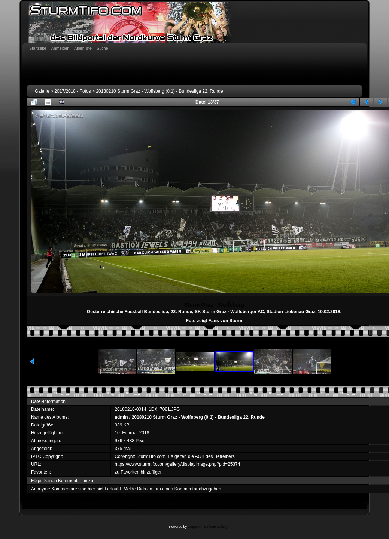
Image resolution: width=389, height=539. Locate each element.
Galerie (42, 91)
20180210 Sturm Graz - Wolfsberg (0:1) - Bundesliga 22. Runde (159, 91)
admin (121, 417)
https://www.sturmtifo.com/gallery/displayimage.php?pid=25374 (177, 464)
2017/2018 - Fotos (72, 91)
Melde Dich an (138, 489)
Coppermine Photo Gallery (207, 527)
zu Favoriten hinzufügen (138, 472)
